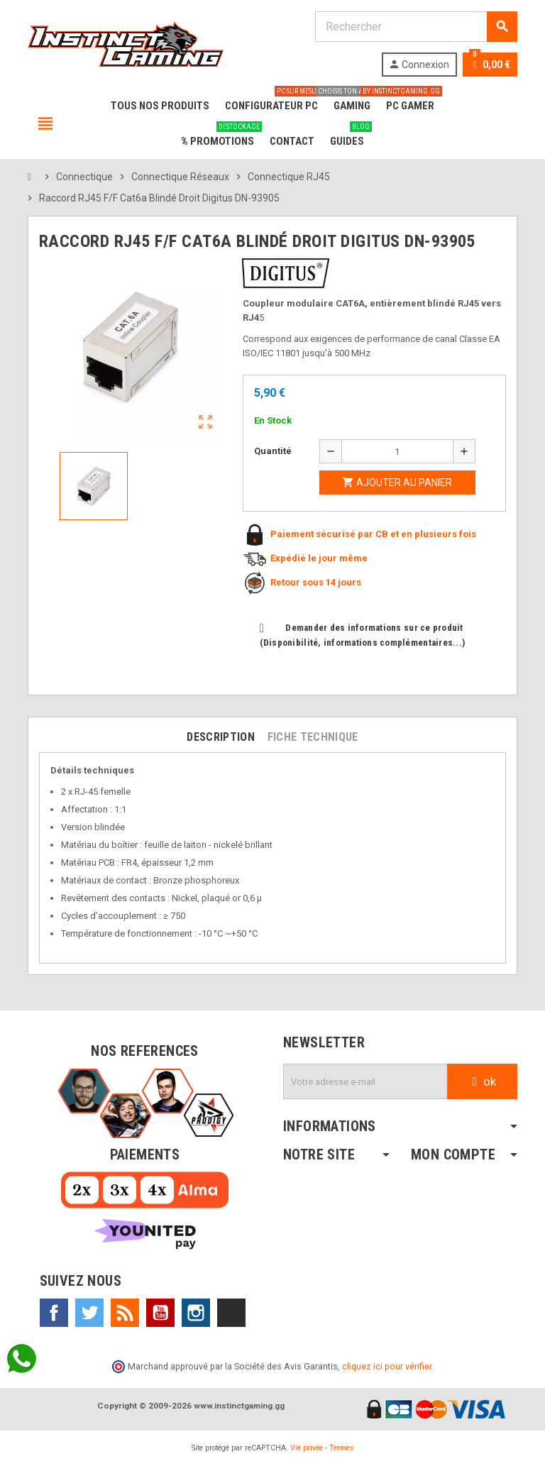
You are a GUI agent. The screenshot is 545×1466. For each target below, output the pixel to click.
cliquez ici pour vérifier (386, 1366)
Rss (125, 1313)
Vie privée (306, 1448)
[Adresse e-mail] (365, 1081)
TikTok (231, 1313)
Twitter (89, 1313)
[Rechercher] (416, 26)
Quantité (273, 451)
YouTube (160, 1313)
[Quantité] (397, 451)
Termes (341, 1448)
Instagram (196, 1313)
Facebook (54, 1313)
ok (482, 1081)
